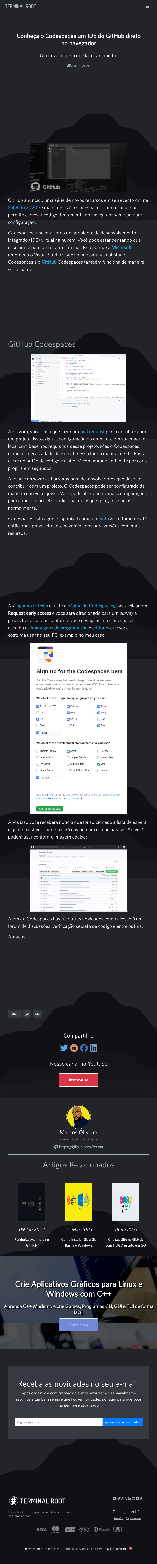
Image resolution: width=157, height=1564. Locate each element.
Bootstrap (119, 1548)
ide (37, 1014)
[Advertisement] (86, 99)
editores (100, 627)
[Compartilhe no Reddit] (75, 1048)
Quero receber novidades (122, 1422)
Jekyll (107, 1548)
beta (104, 518)
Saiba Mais (78, 1325)
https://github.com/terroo (78, 1146)
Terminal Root (20, 6)
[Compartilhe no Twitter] (65, 1048)
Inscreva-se (78, 1080)
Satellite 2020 (22, 207)
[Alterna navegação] (147, 6)
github (15, 1014)
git (27, 1014)
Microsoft (121, 247)
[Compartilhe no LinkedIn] (93, 1048)
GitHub (49, 262)
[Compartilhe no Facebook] (85, 1048)
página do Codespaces (90, 605)
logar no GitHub (31, 605)
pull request (92, 431)
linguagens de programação (59, 627)
